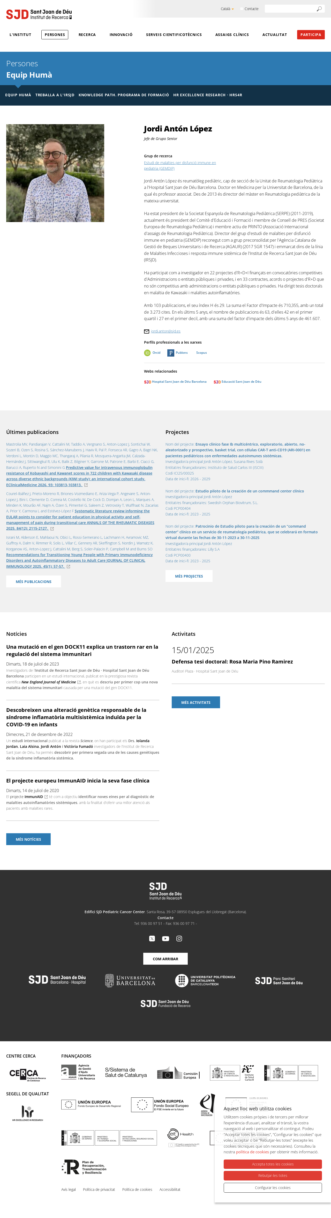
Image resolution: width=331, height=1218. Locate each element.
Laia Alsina (29, 746)
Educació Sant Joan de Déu (237, 381)
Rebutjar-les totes (272, 1175)
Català (225, 8)
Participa (310, 34)
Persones (55, 34)
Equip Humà (29, 74)
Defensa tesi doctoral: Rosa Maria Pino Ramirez (232, 661)
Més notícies (28, 839)
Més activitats (195, 702)
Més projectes (189, 576)
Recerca (87, 34)
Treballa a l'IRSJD (54, 94)
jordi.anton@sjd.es (165, 331)
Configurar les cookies (273, 1187)
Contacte (252, 8)
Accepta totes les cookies (273, 1164)
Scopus (201, 352)
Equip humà (18, 94)
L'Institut (20, 34)
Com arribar (165, 958)
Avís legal (68, 1189)
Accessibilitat (170, 1189)
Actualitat (274, 34)
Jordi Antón (51, 746)
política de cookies (252, 1152)
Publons (182, 352)
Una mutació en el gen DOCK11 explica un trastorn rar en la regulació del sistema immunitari (82, 650)
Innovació (121, 34)
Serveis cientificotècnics (174, 34)
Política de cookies (137, 1189)
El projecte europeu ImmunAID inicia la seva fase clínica (77, 780)
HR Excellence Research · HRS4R (207, 94)
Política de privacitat (99, 1189)
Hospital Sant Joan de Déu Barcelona (175, 381)
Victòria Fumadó (78, 746)
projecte (26, 796)
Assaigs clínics (232, 34)
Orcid (156, 352)
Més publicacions (33, 581)
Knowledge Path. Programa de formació (124, 94)
